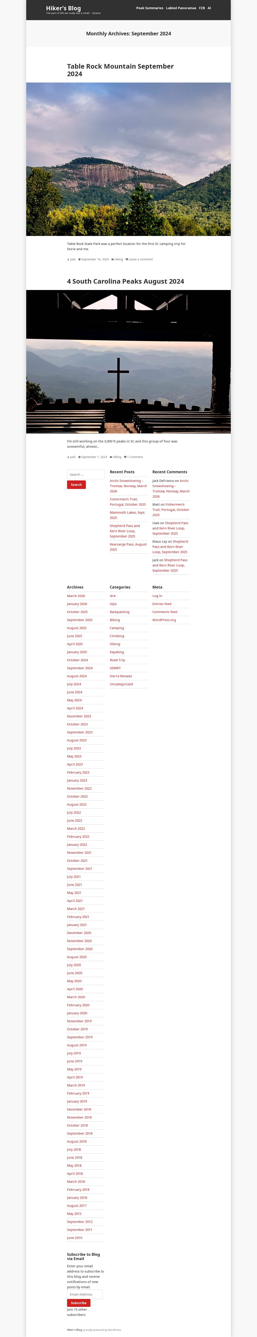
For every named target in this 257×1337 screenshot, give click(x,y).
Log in (157, 596)
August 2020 (77, 957)
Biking (115, 620)
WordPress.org (164, 620)
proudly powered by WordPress (102, 1329)
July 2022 (74, 812)
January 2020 (77, 1013)
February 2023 (78, 772)
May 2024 (74, 700)
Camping (117, 628)
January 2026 (77, 604)
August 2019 (77, 1045)
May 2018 (74, 1165)
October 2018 (77, 1125)
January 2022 (77, 844)
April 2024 (75, 708)
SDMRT (115, 668)
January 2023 (77, 780)
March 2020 (76, 997)
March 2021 (76, 909)
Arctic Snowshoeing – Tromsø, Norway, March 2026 (128, 485)
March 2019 (76, 1085)
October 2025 (77, 612)
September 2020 (79, 949)
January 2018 (77, 1197)
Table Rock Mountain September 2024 (120, 70)
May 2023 (74, 756)
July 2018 (74, 1149)
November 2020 (79, 941)
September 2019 (79, 1037)
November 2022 (79, 788)
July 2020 (74, 965)
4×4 (112, 596)
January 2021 (77, 925)
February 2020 (78, 1005)
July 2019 (74, 1053)
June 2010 (74, 1237)
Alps (113, 604)
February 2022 (78, 836)
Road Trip (117, 660)
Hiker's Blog (63, 8)
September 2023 (79, 732)
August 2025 (77, 628)
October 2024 (77, 660)
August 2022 (77, 804)
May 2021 (74, 892)
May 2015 (74, 1213)
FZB (202, 8)
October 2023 (77, 724)
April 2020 (75, 989)
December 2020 (79, 933)
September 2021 (79, 868)
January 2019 (77, 1101)
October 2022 (77, 796)
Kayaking (117, 652)
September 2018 (79, 1133)
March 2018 (76, 1181)
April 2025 (75, 644)
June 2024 (74, 692)
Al (209, 8)
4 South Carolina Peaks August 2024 (125, 281)
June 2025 (74, 636)
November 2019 (79, 1021)
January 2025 (77, 652)
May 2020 (74, 981)
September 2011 (79, 1229)
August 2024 (77, 676)
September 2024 (79, 668)
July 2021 (74, 876)
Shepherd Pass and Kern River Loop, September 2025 (125, 531)
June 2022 (74, 820)
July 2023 (74, 748)
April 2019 (75, 1077)
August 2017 (77, 1205)
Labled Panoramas (181, 8)
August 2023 (77, 740)
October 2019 (77, 1029)
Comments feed (164, 612)
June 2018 (74, 1157)
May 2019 (74, 1069)
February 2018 (78, 1189)
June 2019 (74, 1061)
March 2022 (76, 828)
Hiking (119, 259)
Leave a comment (141, 259)
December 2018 (79, 1109)
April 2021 (75, 900)
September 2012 (79, 1221)
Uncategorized (121, 684)
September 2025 (79, 620)
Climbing (117, 636)
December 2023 (79, 716)
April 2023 (75, 764)
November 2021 (79, 852)
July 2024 (74, 684)
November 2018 (79, 1117)
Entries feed (161, 604)
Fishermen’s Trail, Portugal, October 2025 (170, 509)
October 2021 (77, 860)
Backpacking (119, 612)
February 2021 (78, 917)
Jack (73, 259)
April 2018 (75, 1173)
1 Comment (135, 457)
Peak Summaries (149, 8)
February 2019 (78, 1093)
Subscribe (79, 1303)
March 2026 (76, 596)
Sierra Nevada (121, 676)
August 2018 (77, 1141)
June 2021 (74, 884)
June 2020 (74, 973)
